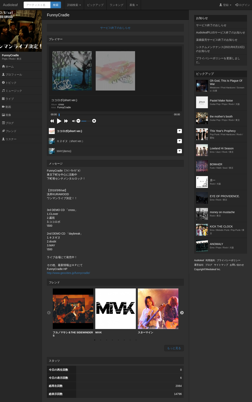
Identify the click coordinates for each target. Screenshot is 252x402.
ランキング (116, 4)
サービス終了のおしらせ (115, 27)
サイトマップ (221, 264)
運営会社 (199, 264)
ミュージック (12, 90)
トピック (9, 82)
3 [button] (106, 340)
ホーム (8, 66)
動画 (6, 106)
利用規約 (210, 260)
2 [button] (101, 340)
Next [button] (182, 313)
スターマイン (158, 311)
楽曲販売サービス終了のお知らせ (216, 39)
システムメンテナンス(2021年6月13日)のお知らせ (220, 49)
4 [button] (112, 340)
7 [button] (130, 340)
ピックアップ (95, 4)
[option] (73, 312)
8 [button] (136, 340)
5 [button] (118, 340)
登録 (225, 4)
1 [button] (95, 340)
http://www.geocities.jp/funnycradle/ (68, 272)
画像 (6, 114)
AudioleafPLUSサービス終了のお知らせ (220, 32)
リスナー (9, 139)
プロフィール (12, 74)
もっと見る (174, 348)
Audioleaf (10, 5)
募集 (134, 4)
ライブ (8, 98)
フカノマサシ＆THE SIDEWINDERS (73, 312)
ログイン (242, 4)
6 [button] (124, 340)
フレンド (9, 131)
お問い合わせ (237, 264)
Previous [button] (49, 313)
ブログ (8, 123)
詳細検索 (74, 4)
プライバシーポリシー (228, 260)
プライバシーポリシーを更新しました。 (218, 60)
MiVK (115, 311)
